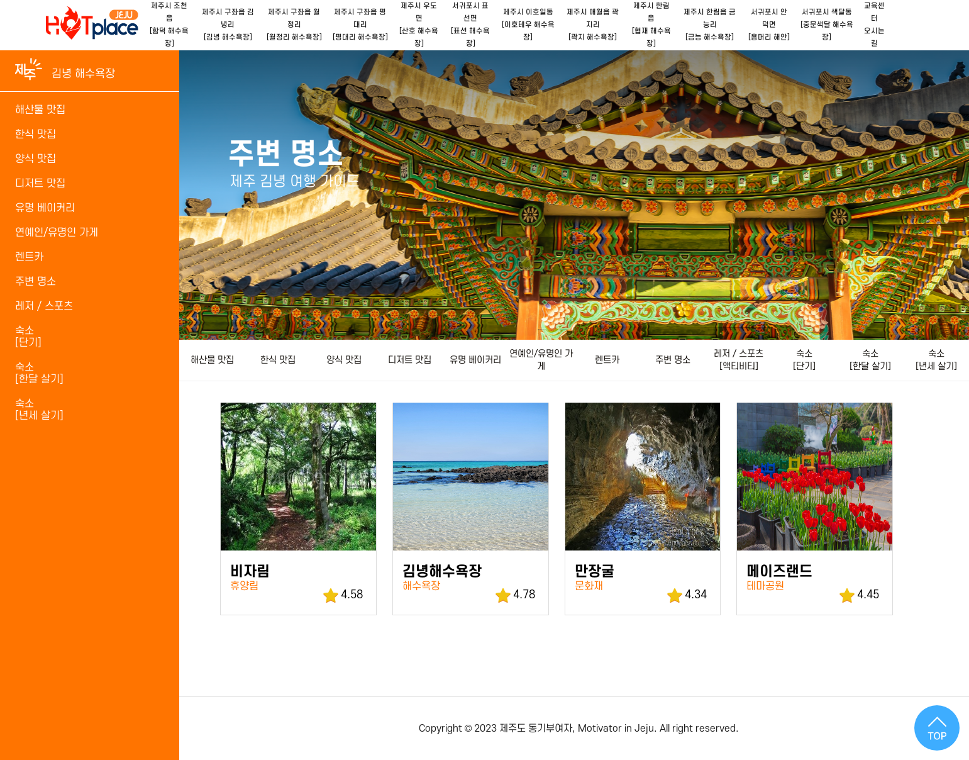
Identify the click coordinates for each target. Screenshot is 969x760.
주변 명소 (672, 360)
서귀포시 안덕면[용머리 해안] (769, 25)
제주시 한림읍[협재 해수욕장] (651, 25)
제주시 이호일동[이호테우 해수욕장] (528, 25)
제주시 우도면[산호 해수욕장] (418, 25)
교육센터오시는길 (874, 25)
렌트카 (607, 360)
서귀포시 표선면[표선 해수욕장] (470, 25)
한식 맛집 (278, 360)
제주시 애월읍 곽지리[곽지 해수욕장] (593, 25)
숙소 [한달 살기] (870, 360)
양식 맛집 (344, 360)
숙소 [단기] (804, 360)
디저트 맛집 (409, 360)
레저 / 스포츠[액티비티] (738, 360)
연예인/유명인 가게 (541, 360)
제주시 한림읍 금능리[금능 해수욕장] (710, 25)
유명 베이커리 (475, 360)
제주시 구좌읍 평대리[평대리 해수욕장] (360, 25)
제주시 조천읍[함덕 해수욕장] (169, 25)
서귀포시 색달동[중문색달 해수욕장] (826, 25)
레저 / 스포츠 (44, 306)
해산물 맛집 (212, 360)
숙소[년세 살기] (39, 410)
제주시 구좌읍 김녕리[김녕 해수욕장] (228, 25)
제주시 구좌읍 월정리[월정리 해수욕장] (294, 25)
